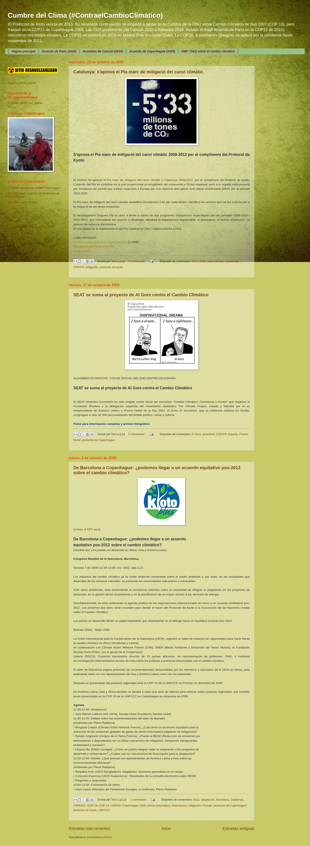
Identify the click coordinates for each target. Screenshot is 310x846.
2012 (194, 261)
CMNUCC (79, 805)
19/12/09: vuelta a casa (22, 202)
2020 (202, 261)
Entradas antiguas (238, 828)
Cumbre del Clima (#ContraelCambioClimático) (85, 15)
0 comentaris (136, 261)
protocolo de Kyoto (111, 267)
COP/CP (78, 267)
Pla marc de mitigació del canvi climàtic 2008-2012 (100, 242)
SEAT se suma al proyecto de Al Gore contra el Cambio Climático (140, 294)
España (233, 434)
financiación (179, 805)
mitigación (91, 267)
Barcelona (222, 799)
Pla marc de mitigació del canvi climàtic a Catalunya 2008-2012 (150, 180)
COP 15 (104, 805)
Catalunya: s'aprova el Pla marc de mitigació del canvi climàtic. (138, 71)
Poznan (207, 805)
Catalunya (232, 261)
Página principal (23, 51)
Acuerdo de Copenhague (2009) (152, 51)
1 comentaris (138, 799)
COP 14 (92, 805)
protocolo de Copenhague (98, 440)
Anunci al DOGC (82, 251)
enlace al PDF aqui (86, 529)
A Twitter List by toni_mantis (25, 103)
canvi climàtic (215, 261)
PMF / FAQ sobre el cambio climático (208, 51)
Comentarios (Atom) (99, 837)
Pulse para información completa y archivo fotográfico (111, 424)
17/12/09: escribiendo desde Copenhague (34, 188)
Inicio (166, 828)
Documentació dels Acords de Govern (93, 246)
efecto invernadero (158, 805)
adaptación (208, 799)
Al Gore (196, 434)
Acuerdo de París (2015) (58, 51)
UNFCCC (104, 810)
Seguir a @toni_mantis (22, 82)
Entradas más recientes (89, 828)
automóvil (209, 434)
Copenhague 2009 (134, 805)
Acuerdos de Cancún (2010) (103, 51)
